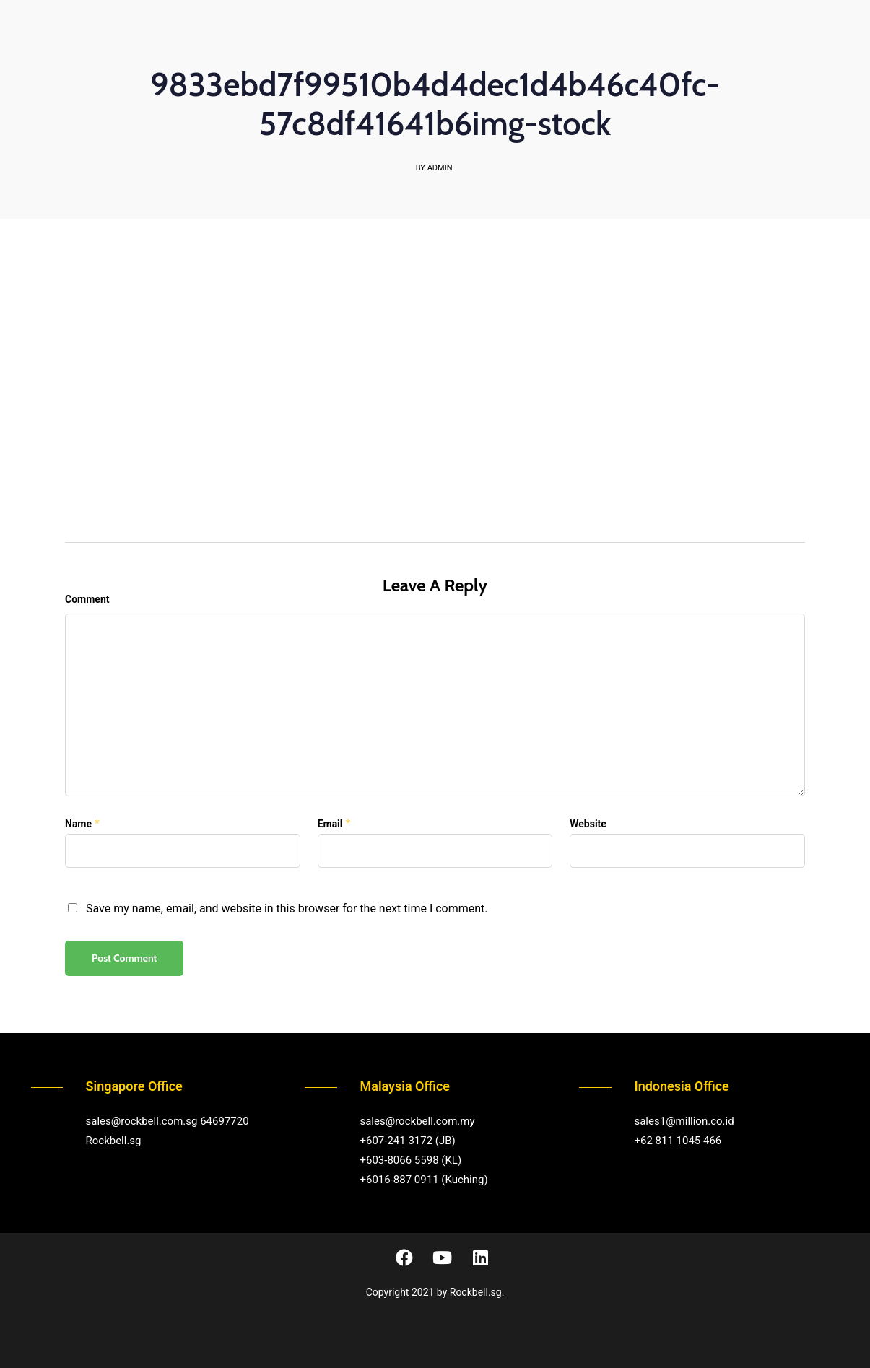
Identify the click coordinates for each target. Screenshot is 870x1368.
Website (588, 823)
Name (78, 823)
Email (330, 823)
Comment (87, 599)
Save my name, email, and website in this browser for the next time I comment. (287, 908)
